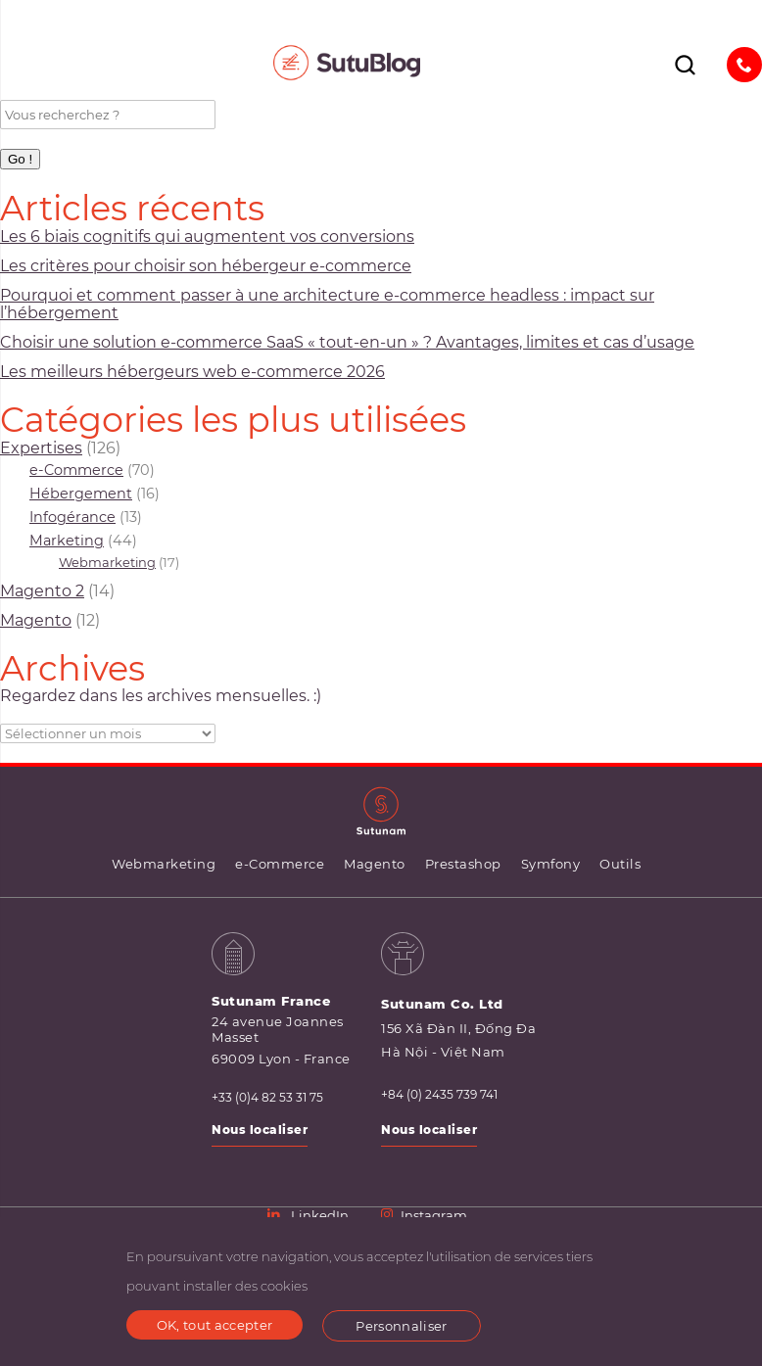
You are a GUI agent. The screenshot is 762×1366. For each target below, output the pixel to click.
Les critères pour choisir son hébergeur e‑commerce (205, 266)
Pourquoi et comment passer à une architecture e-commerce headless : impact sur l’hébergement (327, 304)
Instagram (424, 1215)
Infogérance (72, 517)
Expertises (41, 448)
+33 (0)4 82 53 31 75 (267, 1098)
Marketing (66, 540)
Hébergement (80, 493)
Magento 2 (42, 591)
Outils (620, 863)
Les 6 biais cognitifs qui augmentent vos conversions (207, 236)
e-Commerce (76, 470)
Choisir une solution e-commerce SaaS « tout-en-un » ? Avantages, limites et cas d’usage (347, 342)
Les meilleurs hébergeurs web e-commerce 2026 (192, 371)
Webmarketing (107, 562)
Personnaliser (402, 1326)
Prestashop (463, 863)
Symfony (551, 863)
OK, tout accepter (215, 1325)
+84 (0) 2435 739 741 (439, 1095)
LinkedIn (309, 1215)
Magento (35, 620)
